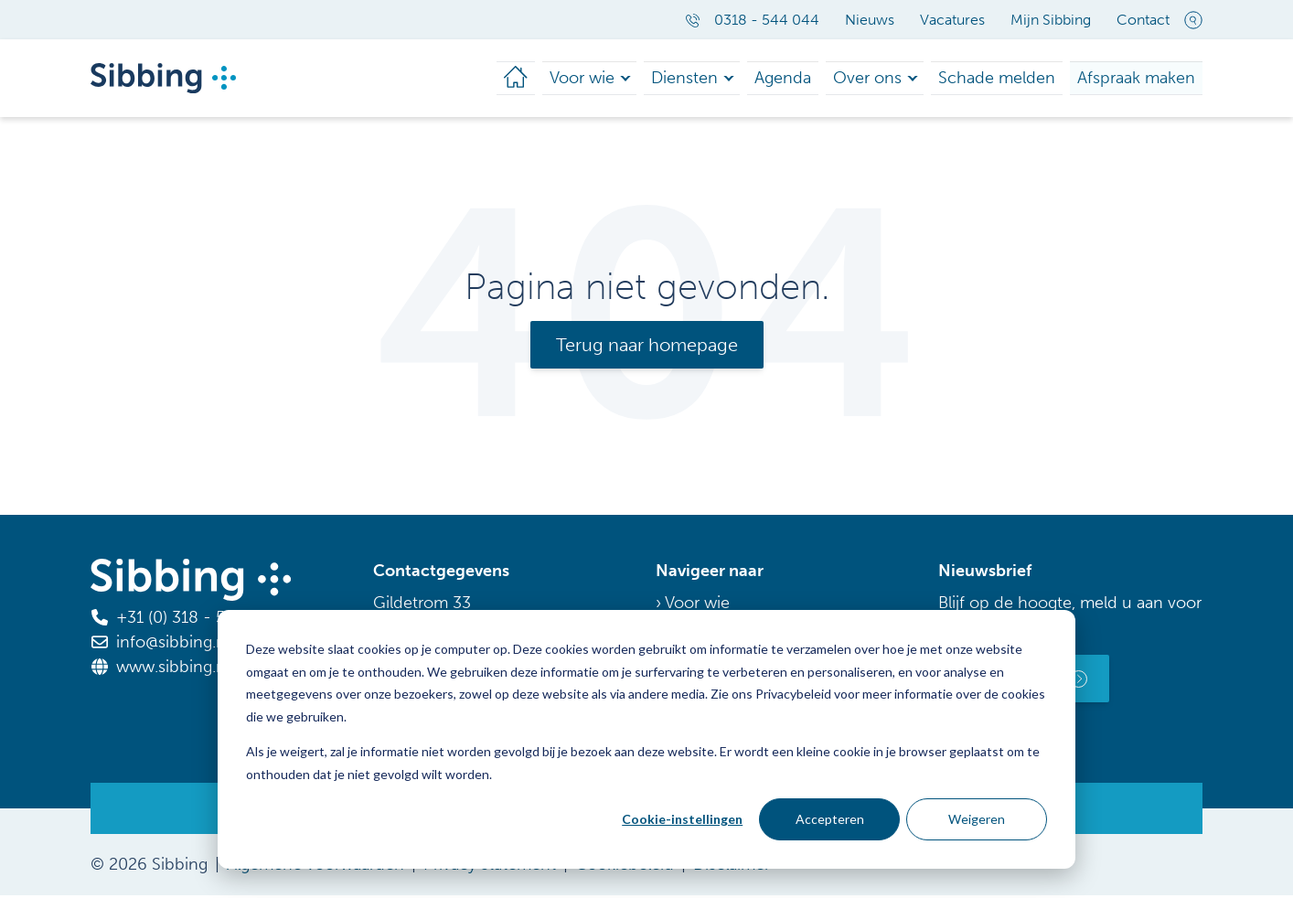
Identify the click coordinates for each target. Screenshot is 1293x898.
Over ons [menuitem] (900, 79)
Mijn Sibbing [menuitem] (1050, 19)
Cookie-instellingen (682, 819)
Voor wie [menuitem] (636, 79)
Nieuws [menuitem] (869, 19)
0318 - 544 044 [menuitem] (752, 19)
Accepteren (830, 819)
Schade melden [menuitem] (1018, 79)
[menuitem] (572, 79)
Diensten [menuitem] (732, 79)
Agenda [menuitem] (823, 79)
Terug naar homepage (647, 347)
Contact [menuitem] (1143, 19)
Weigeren (976, 819)
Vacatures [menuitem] (952, 19)
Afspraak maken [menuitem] (1143, 79)
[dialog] (646, 739)
